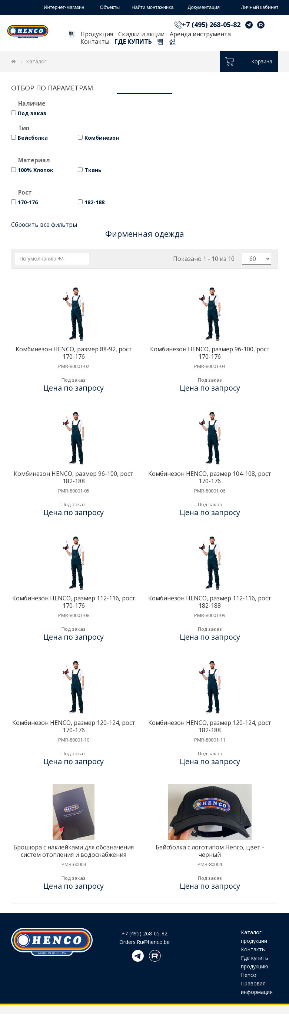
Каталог (36, 61)
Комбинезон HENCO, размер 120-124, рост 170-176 (73, 726)
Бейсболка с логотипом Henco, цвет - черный (210, 850)
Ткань (93, 169)
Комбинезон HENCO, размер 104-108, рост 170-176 (209, 477)
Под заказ (32, 113)
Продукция (96, 34)
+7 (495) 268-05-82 (211, 24)
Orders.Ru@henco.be (144, 941)
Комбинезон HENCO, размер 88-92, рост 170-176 (74, 352)
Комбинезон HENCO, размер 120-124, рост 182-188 (209, 726)
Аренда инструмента (200, 34)
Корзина (172, 42)
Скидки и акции (141, 34)
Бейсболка (33, 137)
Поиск (160, 42)
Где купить (133, 41)
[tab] (144, 104)
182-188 (94, 202)
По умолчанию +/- (42, 258)
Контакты (94, 41)
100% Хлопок (35, 169)
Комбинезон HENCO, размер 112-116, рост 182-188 (209, 601)
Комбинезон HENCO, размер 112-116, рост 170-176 (73, 601)
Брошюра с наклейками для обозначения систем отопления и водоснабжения (73, 850)
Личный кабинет (254, 8)
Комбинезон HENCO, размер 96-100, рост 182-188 (73, 477)
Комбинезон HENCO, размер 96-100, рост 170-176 (210, 352)
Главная (72, 35)
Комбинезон (101, 137)
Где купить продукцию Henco (254, 966)
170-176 (28, 202)
